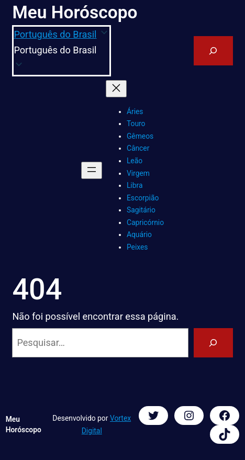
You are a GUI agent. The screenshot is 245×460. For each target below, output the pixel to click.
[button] (61, 50)
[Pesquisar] (213, 342)
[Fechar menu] (116, 88)
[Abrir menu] (91, 170)
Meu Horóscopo (74, 12)
